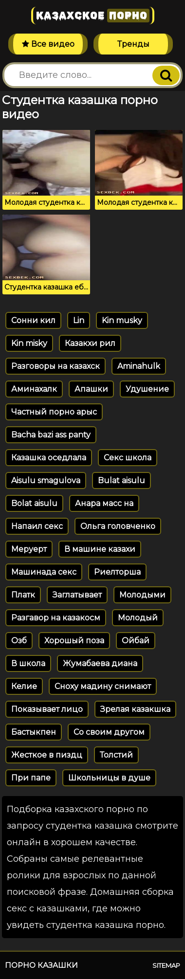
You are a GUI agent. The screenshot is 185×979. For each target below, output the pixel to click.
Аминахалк (34, 389)
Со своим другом (109, 732)
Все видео (48, 44)
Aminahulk (138, 366)
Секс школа (127, 457)
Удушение (147, 389)
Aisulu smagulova (45, 480)
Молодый (138, 617)
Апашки (91, 389)
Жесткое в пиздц (46, 755)
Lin (78, 320)
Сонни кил (33, 320)
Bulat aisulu (121, 480)
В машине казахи (99, 549)
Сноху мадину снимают (103, 686)
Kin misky (29, 343)
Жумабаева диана (100, 663)
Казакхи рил (90, 343)
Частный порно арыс (54, 412)
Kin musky (122, 320)
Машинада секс (43, 572)
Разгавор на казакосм (55, 617)
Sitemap (166, 965)
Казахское (92, 15)
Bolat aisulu (34, 503)
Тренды (133, 44)
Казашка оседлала (48, 457)
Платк (23, 594)
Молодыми (142, 594)
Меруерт (29, 549)
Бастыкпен (33, 732)
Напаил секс (37, 526)
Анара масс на (104, 503)
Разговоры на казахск (55, 366)
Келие (24, 686)
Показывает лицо (47, 709)
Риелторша (117, 572)
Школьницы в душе (109, 777)
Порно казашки (41, 965)
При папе (31, 777)
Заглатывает (77, 594)
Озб (19, 640)
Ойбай (135, 640)
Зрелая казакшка (135, 709)
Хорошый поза (74, 640)
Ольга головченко (117, 526)
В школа (28, 663)
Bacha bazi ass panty (51, 434)
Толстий (116, 755)
